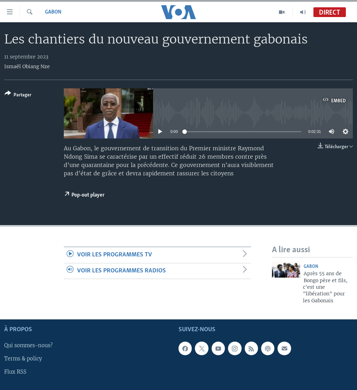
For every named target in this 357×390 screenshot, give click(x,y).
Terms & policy (23, 359)
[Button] (18, 95)
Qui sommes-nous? (28, 346)
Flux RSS (15, 372)
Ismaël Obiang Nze (27, 66)
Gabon (53, 12)
